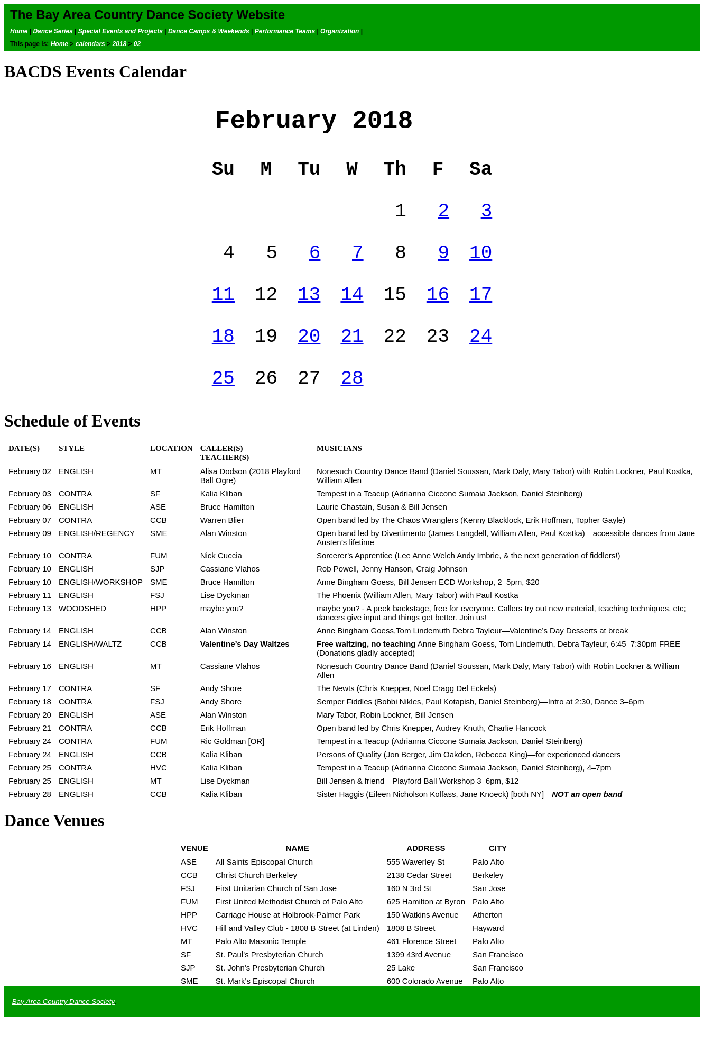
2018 (119, 44)
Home (18, 31)
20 (309, 362)
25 (223, 408)
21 (351, 362)
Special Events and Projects (120, 31)
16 (438, 316)
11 (223, 316)
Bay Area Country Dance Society (63, 1033)
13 (309, 316)
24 (480, 362)
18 (223, 362)
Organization (339, 31)
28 (351, 408)
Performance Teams (285, 31)
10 (480, 270)
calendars (90, 44)
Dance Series (52, 31)
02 (137, 44)
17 (480, 316)
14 (351, 316)
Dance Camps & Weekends (208, 31)
